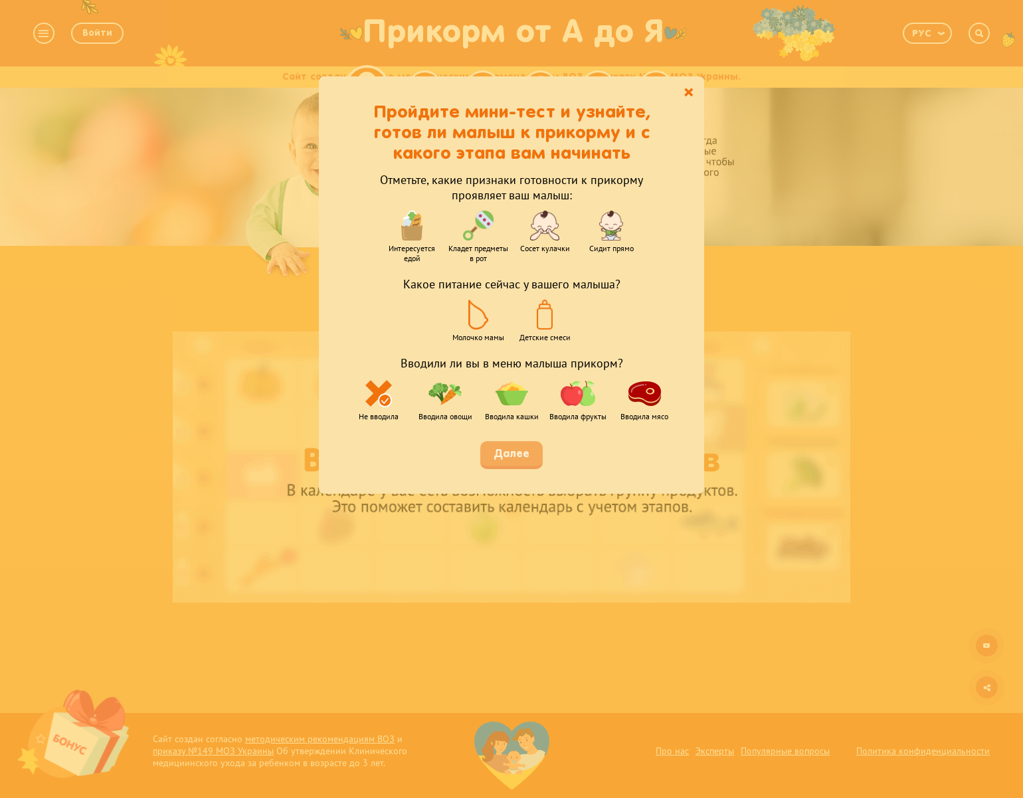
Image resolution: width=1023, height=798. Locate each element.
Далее (511, 454)
